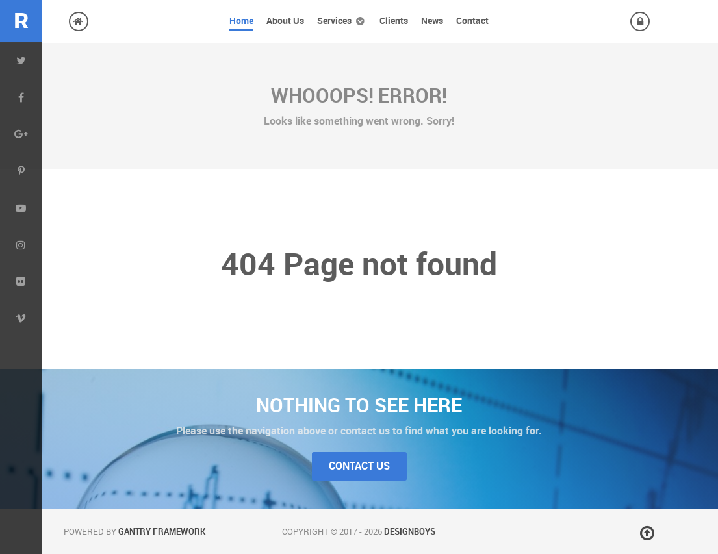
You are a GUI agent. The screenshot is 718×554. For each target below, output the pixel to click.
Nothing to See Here (359, 405)
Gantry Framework (161, 531)
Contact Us (359, 466)
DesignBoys (409, 531)
